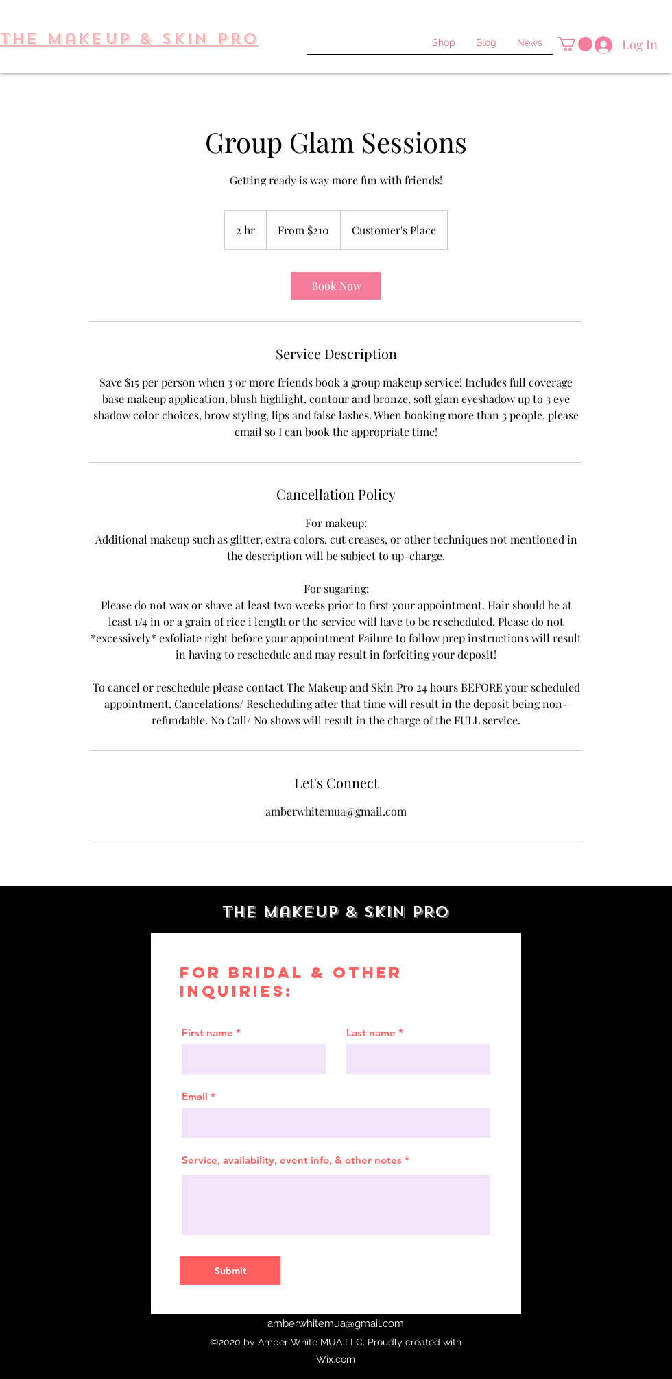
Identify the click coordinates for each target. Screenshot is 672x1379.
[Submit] (230, 1270)
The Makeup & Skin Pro (335, 912)
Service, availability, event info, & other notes (292, 1160)
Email (195, 1096)
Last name (371, 1032)
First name (207, 1032)
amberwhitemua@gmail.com (335, 1323)
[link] (336, 286)
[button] (574, 44)
